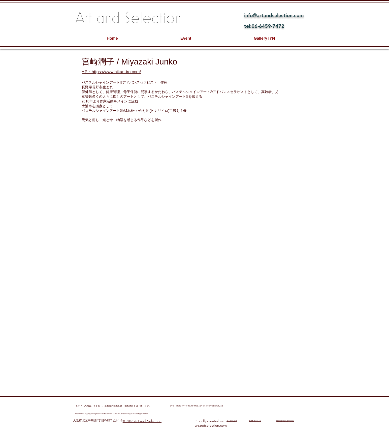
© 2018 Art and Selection (142, 421)
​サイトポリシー (232, 420)
